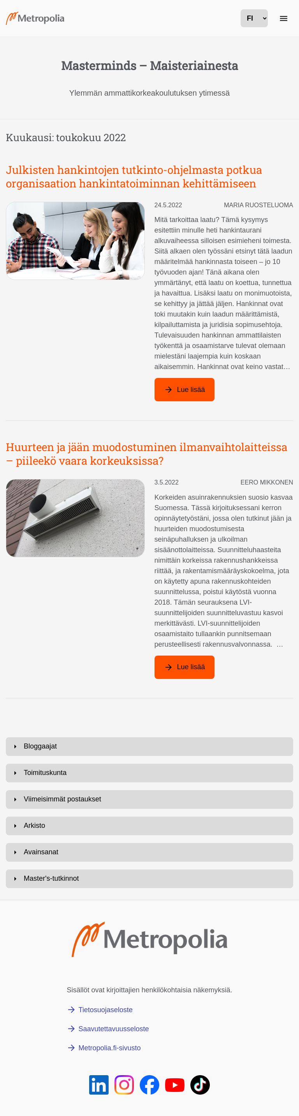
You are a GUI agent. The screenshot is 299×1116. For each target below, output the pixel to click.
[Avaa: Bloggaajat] (149, 746)
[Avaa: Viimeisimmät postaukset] (149, 799)
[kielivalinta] (254, 18)
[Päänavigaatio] (283, 18)
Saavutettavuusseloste (113, 1029)
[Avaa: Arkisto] (149, 826)
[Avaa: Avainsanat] (149, 852)
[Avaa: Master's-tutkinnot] (149, 878)
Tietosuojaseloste (105, 1010)
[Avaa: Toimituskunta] (149, 773)
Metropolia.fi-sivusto (109, 1048)
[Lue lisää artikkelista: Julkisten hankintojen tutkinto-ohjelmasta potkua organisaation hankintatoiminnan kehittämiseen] (185, 389)
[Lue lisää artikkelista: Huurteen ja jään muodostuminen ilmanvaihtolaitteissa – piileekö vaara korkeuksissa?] (185, 667)
